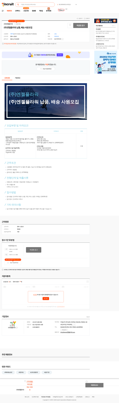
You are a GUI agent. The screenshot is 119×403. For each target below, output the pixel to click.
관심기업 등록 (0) (12, 263)
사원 (18, 232)
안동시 (22, 226)
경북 (18, 226)
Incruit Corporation (61, 400)
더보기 (88, 317)
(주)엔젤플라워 (8, 24)
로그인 (35, 295)
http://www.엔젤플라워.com (67, 332)
